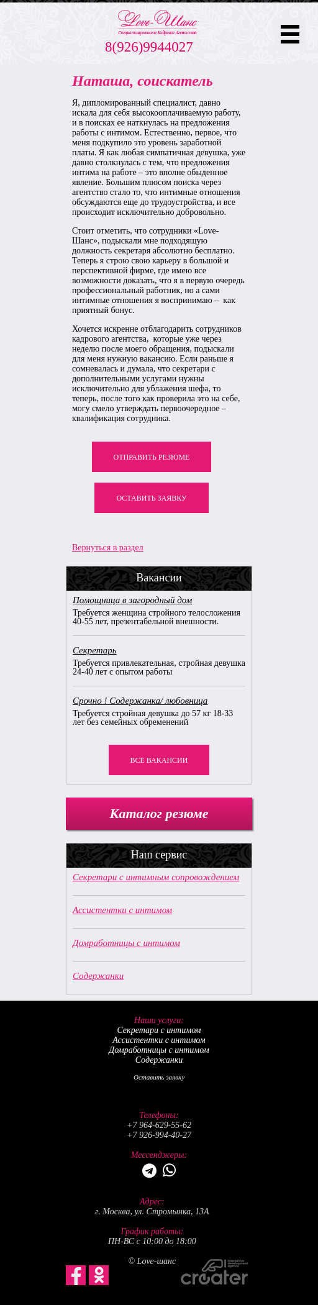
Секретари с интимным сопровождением (156, 877)
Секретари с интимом (159, 1030)
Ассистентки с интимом (122, 910)
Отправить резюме (152, 457)
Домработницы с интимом (126, 943)
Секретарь (95, 650)
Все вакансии (159, 760)
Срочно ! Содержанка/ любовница (140, 701)
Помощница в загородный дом (132, 600)
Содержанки (98, 976)
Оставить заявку (151, 498)
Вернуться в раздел (107, 547)
